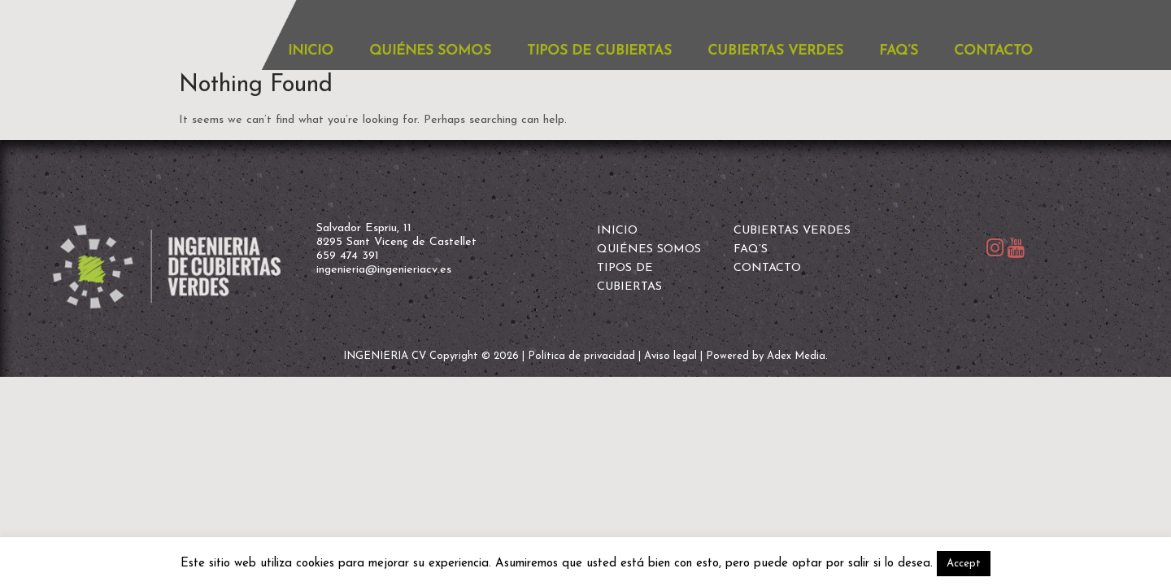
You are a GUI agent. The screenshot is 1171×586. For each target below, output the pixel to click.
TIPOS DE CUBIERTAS (599, 51)
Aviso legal (670, 356)
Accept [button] (964, 563)
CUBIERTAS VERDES (775, 51)
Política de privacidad (581, 356)
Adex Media (796, 356)
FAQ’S (898, 51)
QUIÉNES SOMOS (430, 51)
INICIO (310, 51)
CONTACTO (993, 51)
